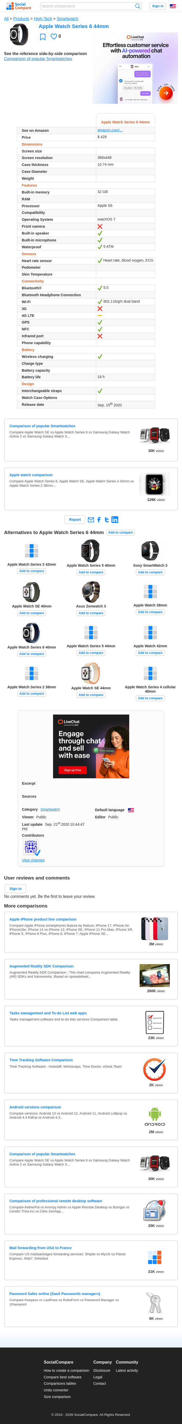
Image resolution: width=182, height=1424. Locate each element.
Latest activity (127, 1370)
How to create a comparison (66, 1370)
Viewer (28, 817)
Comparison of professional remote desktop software (55, 1201)
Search (137, 6)
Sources (29, 796)
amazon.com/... (109, 130)
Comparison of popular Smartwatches (38, 59)
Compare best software (62, 1377)
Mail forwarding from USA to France (40, 1248)
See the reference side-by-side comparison (45, 53)
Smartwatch (67, 19)
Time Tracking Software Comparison (41, 1060)
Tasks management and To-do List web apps (48, 1013)
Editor (100, 817)
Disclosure (101, 1370)
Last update (32, 824)
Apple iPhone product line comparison (42, 919)
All (6, 19)
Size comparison (57, 1397)
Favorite (42, 36)
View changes (33, 860)
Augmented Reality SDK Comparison (41, 966)
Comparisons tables (60, 1383)
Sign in (157, 6)
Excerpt (29, 783)
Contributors (33, 835)
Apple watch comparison (31, 475)
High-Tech (43, 19)
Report (75, 519)
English (173, 6)
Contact (99, 1383)
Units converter (56, 1390)
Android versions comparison (35, 1107)
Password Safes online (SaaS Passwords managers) (54, 1294)
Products (21, 19)
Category (30, 809)
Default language (110, 810)
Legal (97, 1377)
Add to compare (120, 532)
